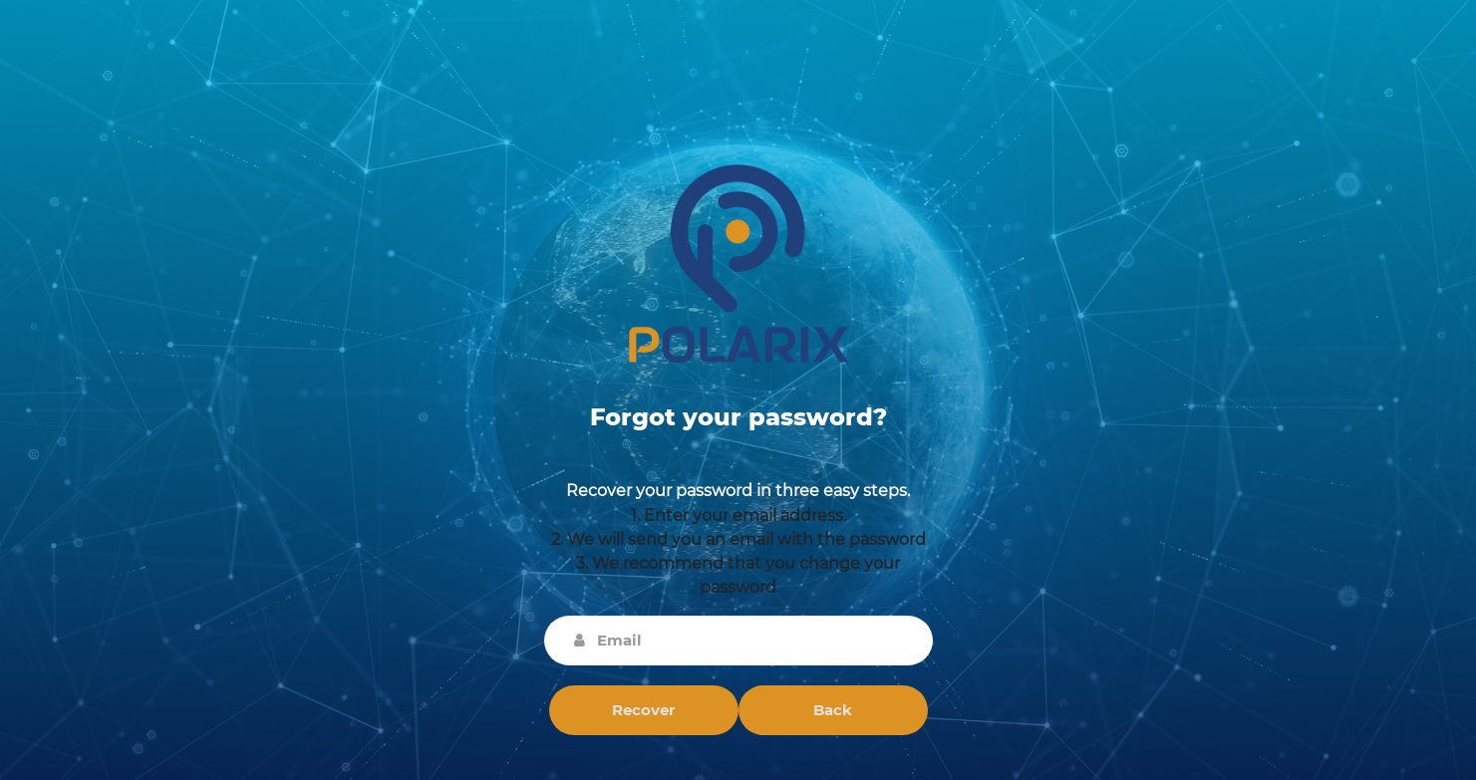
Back (832, 709)
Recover (643, 709)
